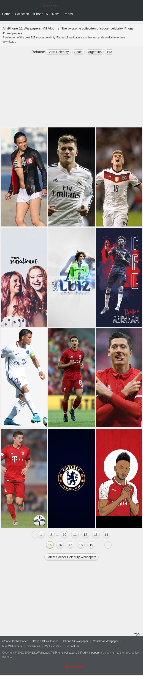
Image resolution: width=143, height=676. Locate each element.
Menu (138, 14)
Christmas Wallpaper (105, 641)
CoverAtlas (33, 646)
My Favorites (53, 646)
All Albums (51, 28)
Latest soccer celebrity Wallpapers (71, 557)
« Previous (35, 534)
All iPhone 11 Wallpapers (22, 28)
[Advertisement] (71, 93)
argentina (95, 52)
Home (6, 14)
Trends (68, 14)
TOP (136, 634)
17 (70, 545)
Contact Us (72, 646)
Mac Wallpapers (12, 646)
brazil (111, 52)
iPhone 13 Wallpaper (45, 641)
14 (106, 534)
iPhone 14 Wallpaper (75, 641)
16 (60, 545)
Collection (22, 14)
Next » (108, 545)
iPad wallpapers (90, 652)
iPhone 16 (40, 14)
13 (96, 534)
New (55, 14)
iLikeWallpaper (40, 652)
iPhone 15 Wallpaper (15, 641)
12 (85, 534)
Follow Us (74, 666)
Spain (78, 52)
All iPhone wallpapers (64, 652)
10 (64, 534)
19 (91, 545)
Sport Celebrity (58, 52)
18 (81, 545)
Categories (49, 6)
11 (75, 534)
